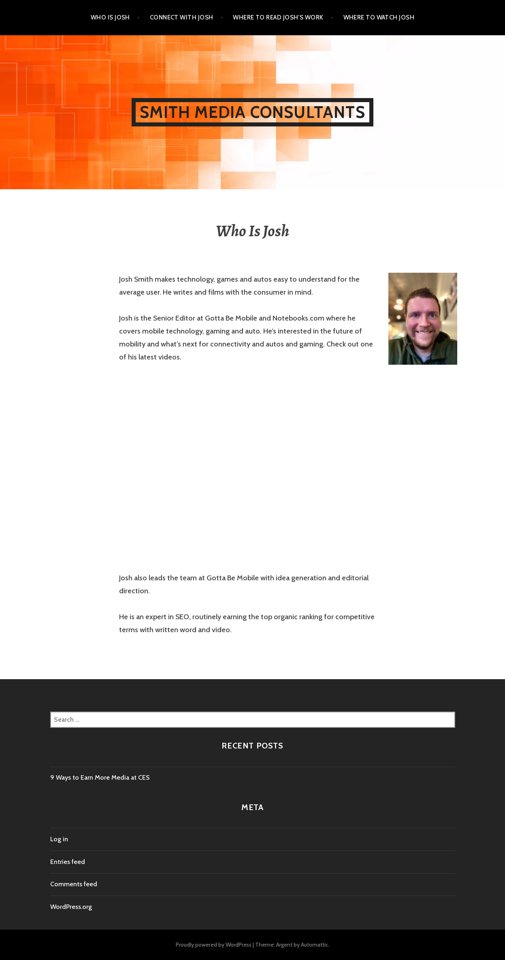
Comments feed (73, 884)
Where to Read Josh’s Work (278, 17)
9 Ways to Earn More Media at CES (100, 777)
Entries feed (67, 862)
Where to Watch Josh (379, 17)
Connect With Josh (181, 17)
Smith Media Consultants (252, 112)
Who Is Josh (110, 17)
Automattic (314, 944)
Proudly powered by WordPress (213, 944)
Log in (59, 839)
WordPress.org (71, 907)
